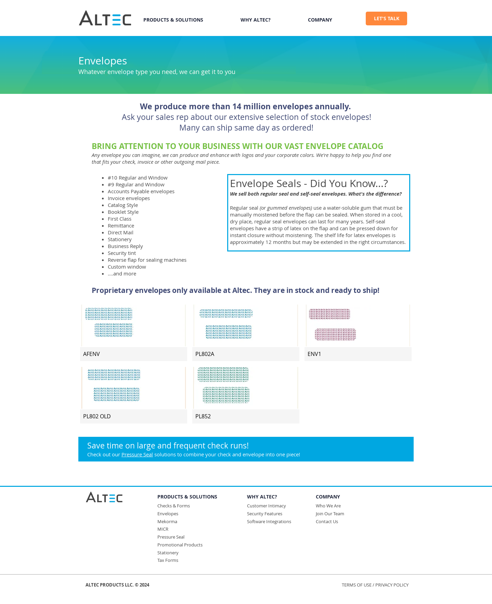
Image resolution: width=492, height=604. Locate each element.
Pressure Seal (137, 454)
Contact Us (327, 521)
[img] (133, 332)
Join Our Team (330, 513)
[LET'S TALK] (386, 18)
